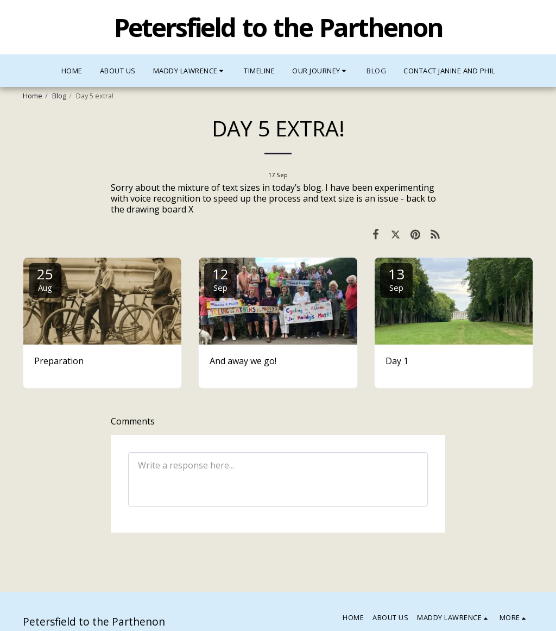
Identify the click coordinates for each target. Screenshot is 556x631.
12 (220, 278)
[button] (190, 71)
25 (45, 278)
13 (396, 278)
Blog (59, 96)
